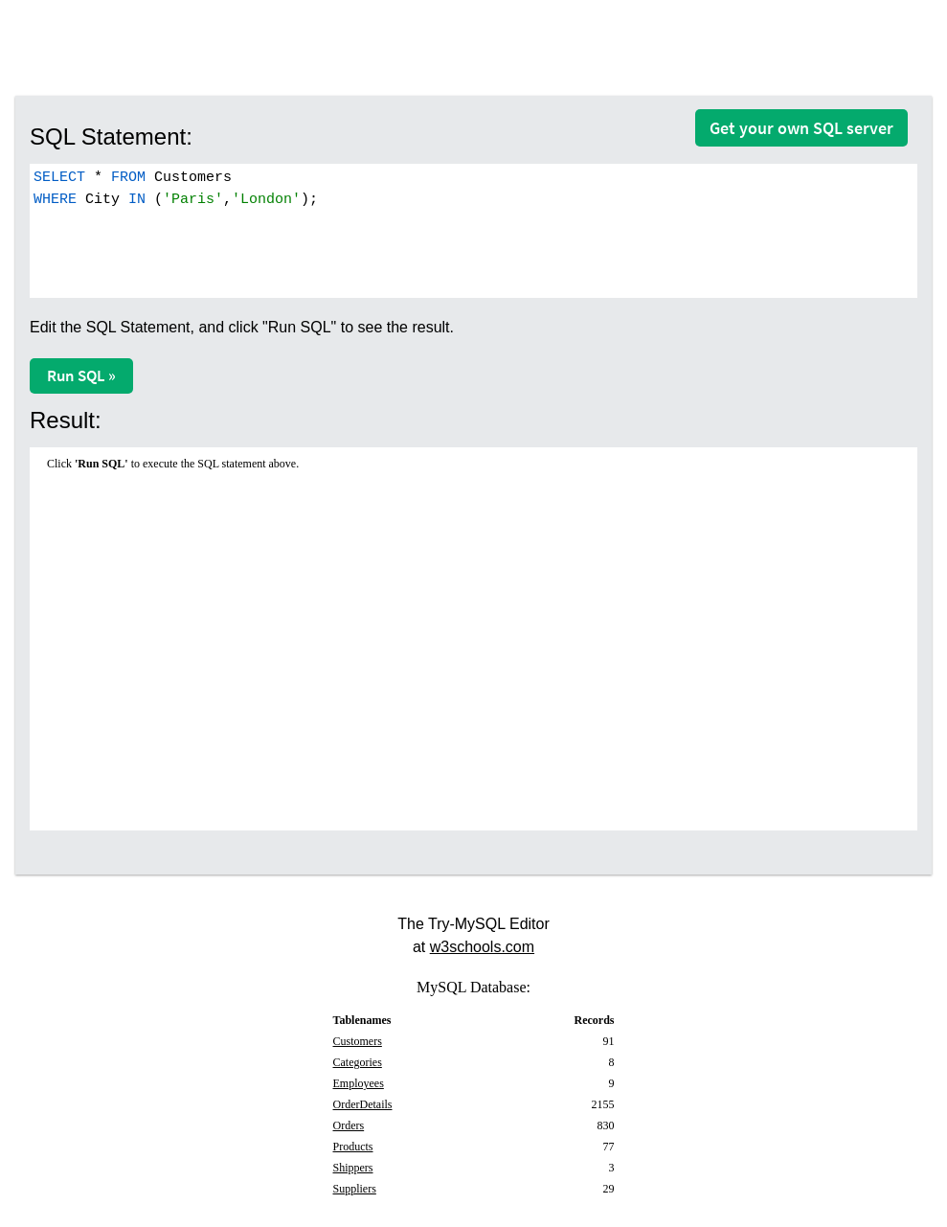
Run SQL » (81, 375)
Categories (357, 1062)
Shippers (353, 1167)
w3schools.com (482, 947)
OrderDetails (363, 1104)
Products (353, 1146)
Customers (357, 1041)
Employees (358, 1083)
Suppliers (354, 1188)
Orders (349, 1125)
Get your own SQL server (801, 128)
